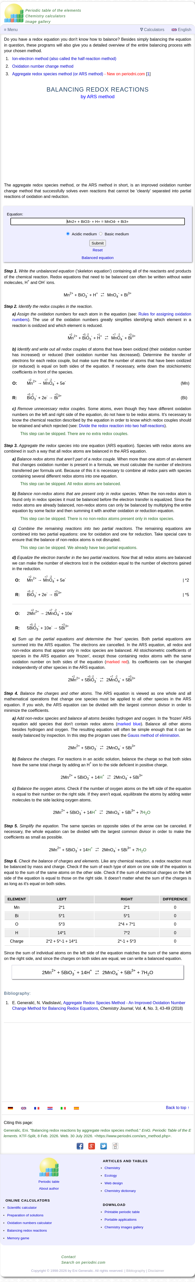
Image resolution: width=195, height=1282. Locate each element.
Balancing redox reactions (27, 1230)
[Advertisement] (97, 142)
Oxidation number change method (42, 66)
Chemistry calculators (45, 16)
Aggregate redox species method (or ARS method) (57, 74)
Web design (114, 1183)
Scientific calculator (22, 1207)
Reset (98, 250)
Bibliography (135, 1271)
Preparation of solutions (25, 1215)
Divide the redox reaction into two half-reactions (121, 426)
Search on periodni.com (83, 1262)
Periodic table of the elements (53, 10)
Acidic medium (84, 234)
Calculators (152, 29)
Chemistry (112, 1168)
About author (49, 1188)
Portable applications (121, 1219)
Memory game (18, 1238)
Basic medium (116, 234)
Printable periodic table (122, 1212)
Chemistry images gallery (124, 1227)
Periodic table (49, 1182)
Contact (68, 1257)
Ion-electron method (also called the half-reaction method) (64, 58)
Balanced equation (98, 257)
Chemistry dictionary (120, 1191)
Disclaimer (156, 1271)
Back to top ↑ (178, 1107)
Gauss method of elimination (153, 735)
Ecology (111, 1175)
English (181, 29)
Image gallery (38, 22)
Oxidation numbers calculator (29, 1223)
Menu (11, 29)
